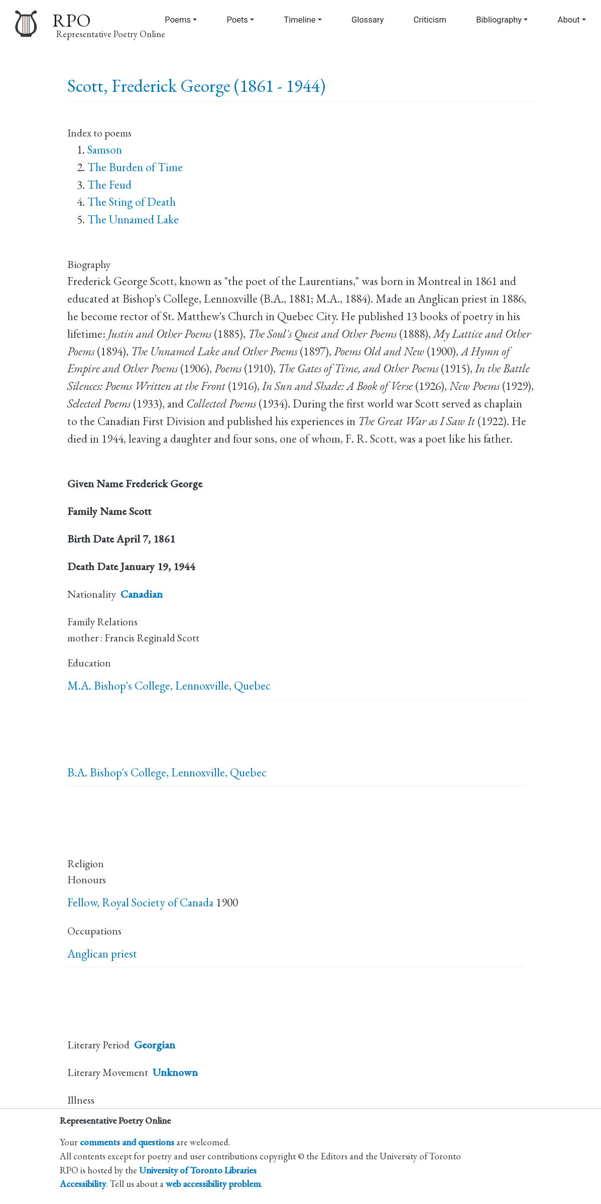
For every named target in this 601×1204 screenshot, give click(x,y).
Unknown (175, 1072)
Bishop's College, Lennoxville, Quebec (182, 685)
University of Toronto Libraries (198, 1170)
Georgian (154, 1044)
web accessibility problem (213, 1183)
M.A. (79, 685)
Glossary (367, 20)
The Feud (109, 184)
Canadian (142, 594)
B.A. (77, 772)
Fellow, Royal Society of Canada (140, 902)
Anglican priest (102, 953)
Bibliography (499, 20)
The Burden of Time (135, 167)
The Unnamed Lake (133, 219)
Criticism (429, 20)
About (569, 20)
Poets (237, 20)
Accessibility (83, 1183)
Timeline (299, 20)
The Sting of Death (131, 201)
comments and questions (127, 1142)
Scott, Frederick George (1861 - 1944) (196, 85)
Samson (104, 149)
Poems (178, 20)
